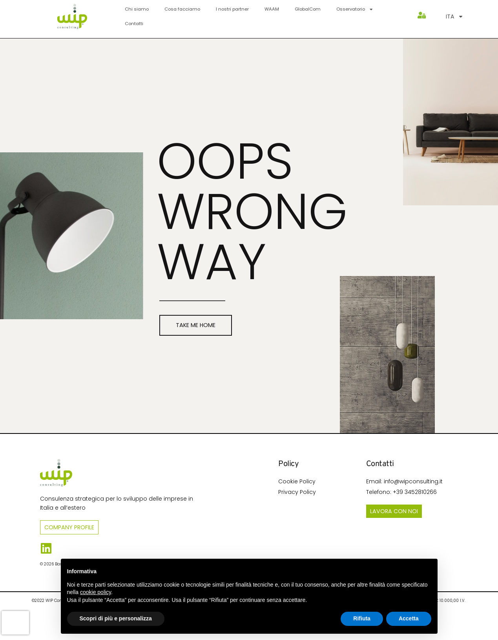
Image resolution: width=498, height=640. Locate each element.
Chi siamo (137, 9)
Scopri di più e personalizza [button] (116, 618)
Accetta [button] (409, 618)
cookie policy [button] (95, 592)
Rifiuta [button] (361, 618)
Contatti (134, 23)
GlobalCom (308, 9)
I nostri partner (232, 9)
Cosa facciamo (182, 9)
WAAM (272, 9)
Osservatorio (354, 9)
